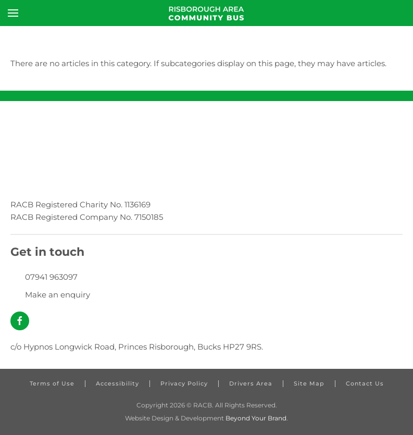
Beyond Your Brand (256, 418)
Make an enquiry (57, 295)
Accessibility (117, 383)
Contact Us (365, 383)
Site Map (309, 383)
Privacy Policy (184, 383)
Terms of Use (52, 383)
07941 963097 (51, 277)
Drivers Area (250, 383)
